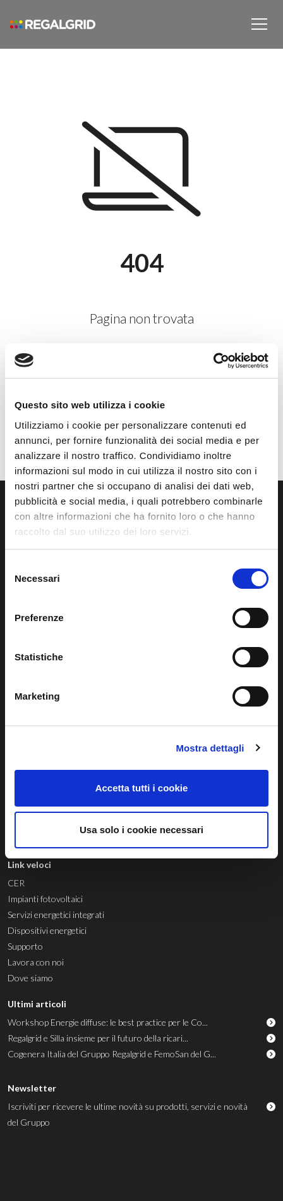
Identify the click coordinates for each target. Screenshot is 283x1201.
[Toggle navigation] (259, 24)
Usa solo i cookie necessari (141, 829)
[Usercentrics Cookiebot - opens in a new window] (213, 361)
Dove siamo (30, 977)
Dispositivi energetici (47, 930)
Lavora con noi (36, 962)
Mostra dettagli (210, 748)
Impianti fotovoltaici (45, 898)
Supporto (25, 946)
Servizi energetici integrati (56, 914)
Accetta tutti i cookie (141, 788)
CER (16, 882)
